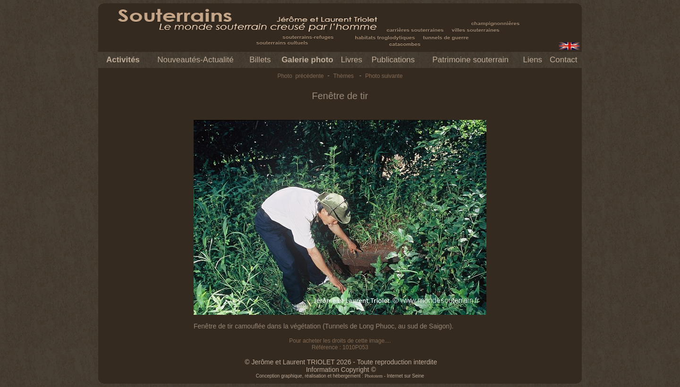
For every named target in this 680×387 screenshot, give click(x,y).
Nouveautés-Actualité (195, 59)
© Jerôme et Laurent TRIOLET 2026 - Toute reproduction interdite (341, 362)
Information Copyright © (341, 369)
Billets (260, 59)
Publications (393, 59)
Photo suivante (383, 76)
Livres (351, 59)
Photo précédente (300, 76)
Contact (564, 59)
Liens (532, 59)
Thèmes (343, 76)
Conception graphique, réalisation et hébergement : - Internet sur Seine (340, 376)
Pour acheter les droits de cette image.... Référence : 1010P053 (340, 344)
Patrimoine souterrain (470, 59)
